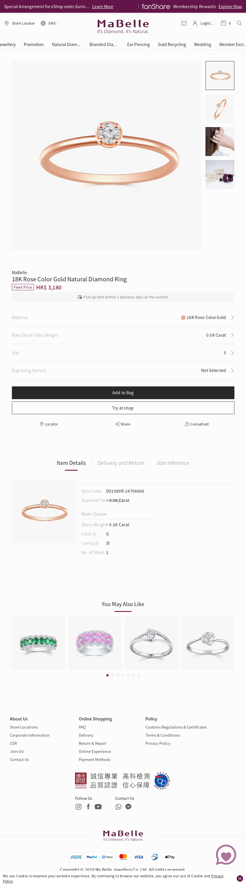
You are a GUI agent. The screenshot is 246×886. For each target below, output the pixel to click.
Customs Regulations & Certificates (176, 727)
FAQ (82, 727)
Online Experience (95, 751)
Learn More (102, 6)
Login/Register (208, 23)
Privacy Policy (157, 743)
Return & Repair (92, 743)
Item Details (71, 462)
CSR (13, 743)
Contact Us (19, 759)
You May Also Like (123, 604)
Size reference (172, 462)
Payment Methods (94, 759)
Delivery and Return (121, 462)
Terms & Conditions (162, 735)
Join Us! (17, 751)
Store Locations (24, 727)
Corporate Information (30, 735)
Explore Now (230, 6)
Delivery (86, 735)
